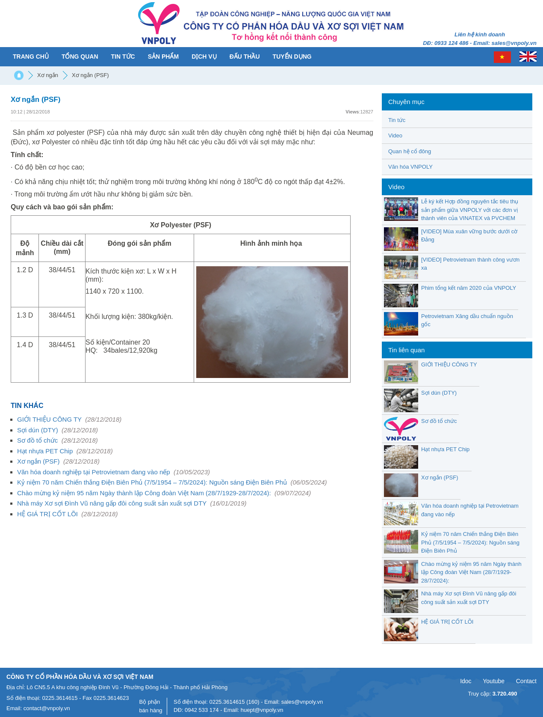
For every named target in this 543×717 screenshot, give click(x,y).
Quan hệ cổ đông (409, 151)
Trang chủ (31, 56)
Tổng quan (80, 56)
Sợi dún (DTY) (57, 430)
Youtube (494, 681)
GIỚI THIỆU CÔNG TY (69, 419)
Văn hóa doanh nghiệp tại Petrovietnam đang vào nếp (113, 472)
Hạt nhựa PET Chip (65, 451)
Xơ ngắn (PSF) (90, 75)
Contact (526, 681)
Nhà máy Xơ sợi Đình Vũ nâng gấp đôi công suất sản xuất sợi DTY (132, 503)
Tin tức (123, 56)
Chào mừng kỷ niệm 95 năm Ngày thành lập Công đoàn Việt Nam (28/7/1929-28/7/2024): (164, 493)
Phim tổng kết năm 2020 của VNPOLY (468, 288)
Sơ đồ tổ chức (57, 440)
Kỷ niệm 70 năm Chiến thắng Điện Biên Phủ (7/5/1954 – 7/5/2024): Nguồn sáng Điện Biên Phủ (172, 482)
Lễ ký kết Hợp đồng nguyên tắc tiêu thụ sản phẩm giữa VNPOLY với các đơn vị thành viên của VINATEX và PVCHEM (469, 209)
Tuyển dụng (292, 56)
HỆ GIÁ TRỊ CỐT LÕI (67, 514)
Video (395, 135)
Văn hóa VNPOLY (410, 167)
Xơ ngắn (47, 75)
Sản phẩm (163, 56)
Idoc (465, 681)
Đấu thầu (245, 56)
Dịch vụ (204, 56)
